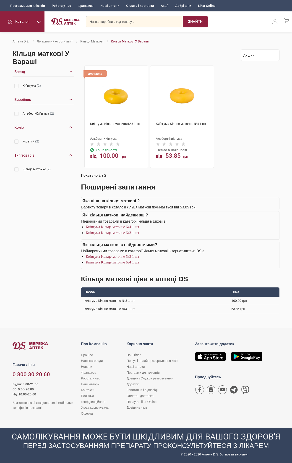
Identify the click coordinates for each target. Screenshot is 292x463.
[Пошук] (195, 21)
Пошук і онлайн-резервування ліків (152, 361)
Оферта (87, 413)
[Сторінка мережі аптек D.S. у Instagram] (211, 391)
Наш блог (134, 355)
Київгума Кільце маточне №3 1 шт (112, 233)
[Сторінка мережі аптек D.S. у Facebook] (199, 391)
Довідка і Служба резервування (150, 378)
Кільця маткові (91, 41)
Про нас (87, 355)
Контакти (87, 390)
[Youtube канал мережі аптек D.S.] (222, 391)
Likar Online (207, 6)
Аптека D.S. (21, 41)
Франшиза (86, 6)
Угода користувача (94, 407)
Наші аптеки (109, 6)
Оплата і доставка (140, 6)
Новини (86, 366)
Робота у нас (61, 6)
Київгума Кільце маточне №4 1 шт (112, 227)
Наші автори (90, 384)
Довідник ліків (137, 407)
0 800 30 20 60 (31, 374)
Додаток (133, 384)
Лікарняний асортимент (55, 41)
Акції (164, 6)
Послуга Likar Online (141, 402)
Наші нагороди (92, 361)
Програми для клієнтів (27, 6)
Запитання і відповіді (142, 390)
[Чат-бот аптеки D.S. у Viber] (245, 391)
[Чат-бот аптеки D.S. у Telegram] (233, 391)
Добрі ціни (183, 6)
